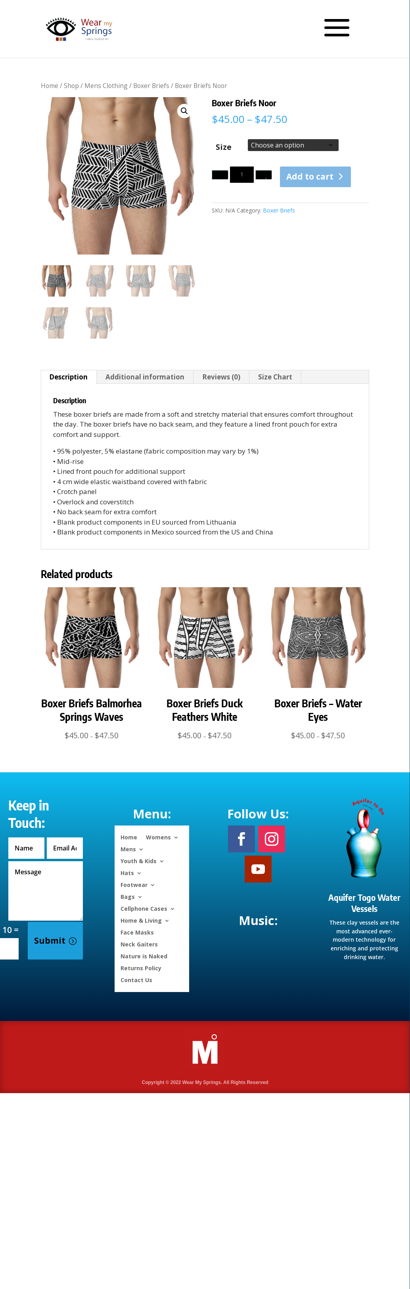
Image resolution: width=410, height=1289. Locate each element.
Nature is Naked (144, 955)
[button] (184, 111)
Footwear (134, 884)
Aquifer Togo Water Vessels (364, 903)
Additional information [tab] (144, 376)
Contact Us (136, 979)
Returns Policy (141, 967)
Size (224, 147)
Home (49, 85)
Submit (49, 940)
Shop (71, 85)
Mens (128, 848)
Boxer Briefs (151, 85)
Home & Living (141, 920)
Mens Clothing (106, 85)
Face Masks (137, 932)
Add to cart (309, 176)
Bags (128, 896)
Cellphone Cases (144, 908)
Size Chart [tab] (275, 376)
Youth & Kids (139, 860)
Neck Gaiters (139, 943)
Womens (158, 836)
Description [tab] (68, 376)
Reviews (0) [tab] (221, 376)
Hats (127, 872)
